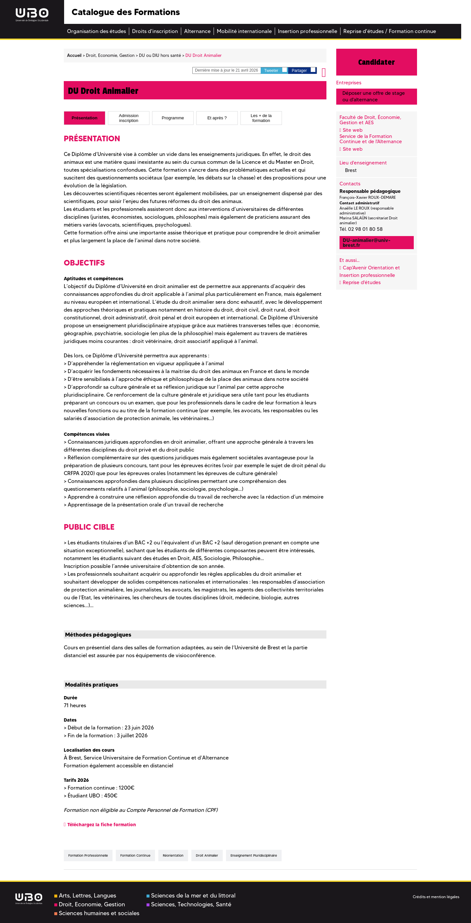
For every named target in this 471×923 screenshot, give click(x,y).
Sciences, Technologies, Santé (189, 904)
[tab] (84, 118)
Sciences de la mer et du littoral (191, 895)
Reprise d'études (362, 282)
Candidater (376, 62)
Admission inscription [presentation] (129, 118)
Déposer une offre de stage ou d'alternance (373, 96)
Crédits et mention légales (436, 896)
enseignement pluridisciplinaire (254, 855)
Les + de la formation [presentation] (261, 118)
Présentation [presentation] (84, 118)
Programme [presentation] (173, 118)
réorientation (173, 855)
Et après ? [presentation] (217, 118)
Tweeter (275, 70)
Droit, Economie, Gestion (89, 904)
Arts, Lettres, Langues (85, 895)
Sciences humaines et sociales (96, 913)
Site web (352, 130)
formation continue (135, 855)
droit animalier (207, 855)
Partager (303, 70)
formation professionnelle (88, 855)
